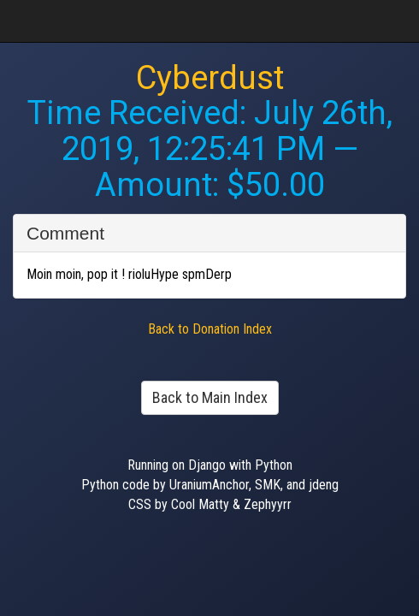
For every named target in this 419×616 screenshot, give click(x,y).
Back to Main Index (210, 397)
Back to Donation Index (210, 329)
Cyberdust (210, 78)
